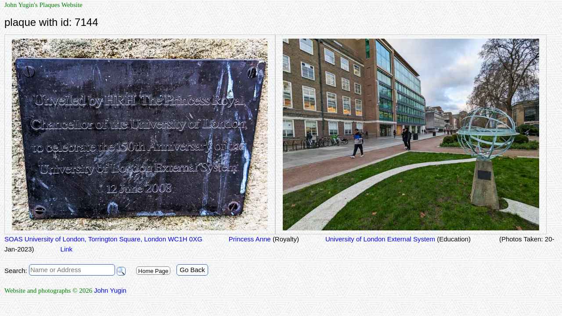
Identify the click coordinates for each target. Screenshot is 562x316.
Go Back (192, 269)
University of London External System (398, 239)
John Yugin (110, 290)
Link (67, 249)
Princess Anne (264, 239)
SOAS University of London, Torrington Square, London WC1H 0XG (103, 239)
